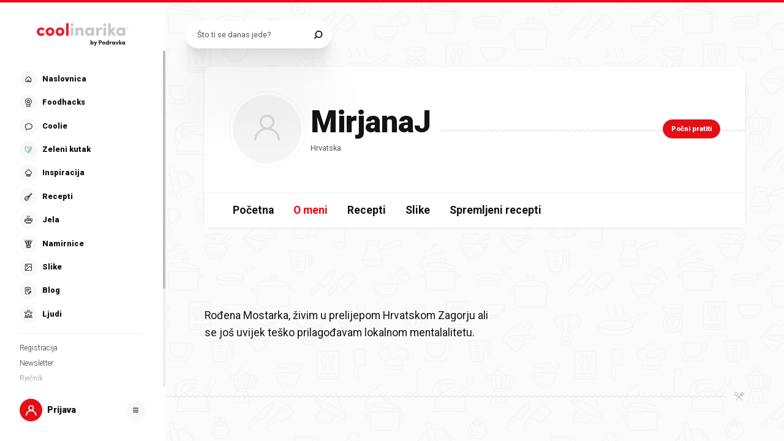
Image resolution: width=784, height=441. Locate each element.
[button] (81, 197)
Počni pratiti (691, 129)
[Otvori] (136, 410)
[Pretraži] (318, 34)
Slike (417, 210)
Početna (253, 210)
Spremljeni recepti (495, 210)
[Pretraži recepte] (252, 34)
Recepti (366, 210)
